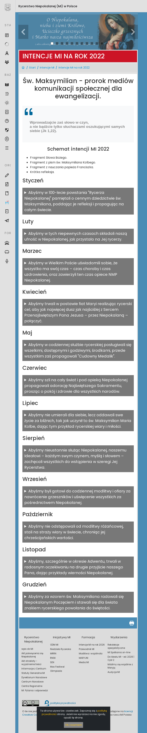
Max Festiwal (57, 666)
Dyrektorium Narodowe (34, 677)
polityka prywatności (60, 703)
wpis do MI (27, 649)
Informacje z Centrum (33, 668)
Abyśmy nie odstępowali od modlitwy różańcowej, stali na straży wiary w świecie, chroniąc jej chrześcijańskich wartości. (74, 532)
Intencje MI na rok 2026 (92, 644)
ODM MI (54, 644)
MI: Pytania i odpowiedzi (34, 690)
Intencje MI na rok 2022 (74, 67)
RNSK (53, 658)
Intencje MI (47, 67)
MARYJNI (83, 658)
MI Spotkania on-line (119, 652)
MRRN (53, 653)
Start (32, 67)
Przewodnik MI (86, 649)
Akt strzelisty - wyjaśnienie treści (31, 663)
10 (97, 43)
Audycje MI (114, 672)
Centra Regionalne (31, 686)
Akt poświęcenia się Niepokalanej (32, 655)
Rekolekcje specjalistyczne (116, 646)
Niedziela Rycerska (60, 649)
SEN (52, 662)
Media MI (84, 662)
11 (101, 43)
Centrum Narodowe (32, 681)
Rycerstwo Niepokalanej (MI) (47, 6)
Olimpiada (56, 671)
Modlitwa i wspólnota (90, 653)
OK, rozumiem (73, 724)
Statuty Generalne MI (33, 673)
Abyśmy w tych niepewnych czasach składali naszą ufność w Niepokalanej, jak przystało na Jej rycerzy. (75, 236)
